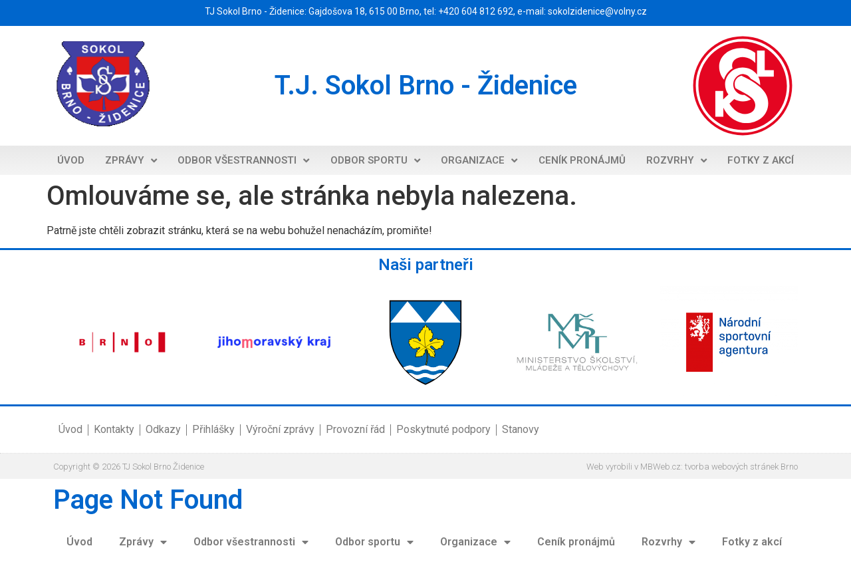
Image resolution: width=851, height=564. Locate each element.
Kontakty (114, 429)
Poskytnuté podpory (443, 429)
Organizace (479, 160)
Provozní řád (355, 429)
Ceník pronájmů (582, 160)
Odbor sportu (375, 160)
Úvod (70, 160)
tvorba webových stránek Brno (741, 467)
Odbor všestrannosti (243, 160)
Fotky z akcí (760, 160)
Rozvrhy (676, 160)
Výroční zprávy (280, 429)
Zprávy (131, 160)
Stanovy (520, 429)
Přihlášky (213, 429)
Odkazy (163, 429)
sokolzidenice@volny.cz (597, 11)
